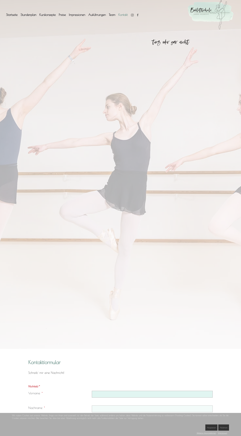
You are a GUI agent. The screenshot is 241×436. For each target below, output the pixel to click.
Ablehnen (223, 427)
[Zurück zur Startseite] (211, 14)
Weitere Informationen (206, 433)
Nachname (35, 408)
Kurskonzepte (47, 14)
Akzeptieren (211, 427)
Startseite (12, 14)
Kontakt (123, 14)
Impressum (222, 433)
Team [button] (112, 14)
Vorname (34, 393)
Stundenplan (28, 14)
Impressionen (77, 14)
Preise (62, 14)
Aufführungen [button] (97, 14)
